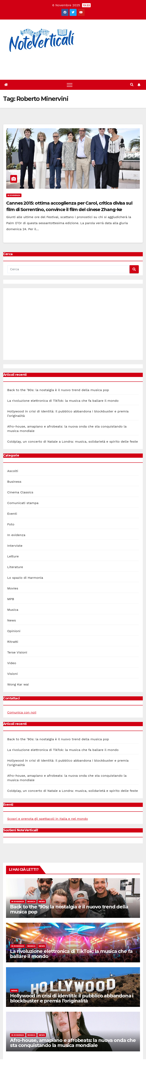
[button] (131, 85)
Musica (12, 610)
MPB (10, 599)
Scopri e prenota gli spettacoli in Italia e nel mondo (47, 819)
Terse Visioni (17, 652)
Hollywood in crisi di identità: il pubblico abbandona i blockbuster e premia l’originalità (71, 998)
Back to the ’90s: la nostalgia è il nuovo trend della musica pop (58, 390)
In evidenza (13, 195)
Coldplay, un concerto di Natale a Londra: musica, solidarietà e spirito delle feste (72, 441)
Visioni (12, 674)
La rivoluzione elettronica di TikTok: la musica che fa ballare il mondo (63, 401)
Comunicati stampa (23, 503)
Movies (12, 588)
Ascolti (12, 471)
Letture (13, 556)
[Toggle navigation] (69, 84)
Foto (10, 524)
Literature (15, 567)
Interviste (14, 546)
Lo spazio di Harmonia (25, 578)
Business (14, 482)
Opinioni (13, 631)
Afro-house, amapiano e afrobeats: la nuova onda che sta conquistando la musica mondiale (73, 1042)
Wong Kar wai (18, 684)
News (11, 620)
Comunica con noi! (21, 712)
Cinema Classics (20, 492)
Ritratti (12, 642)
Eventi (12, 514)
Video (11, 663)
